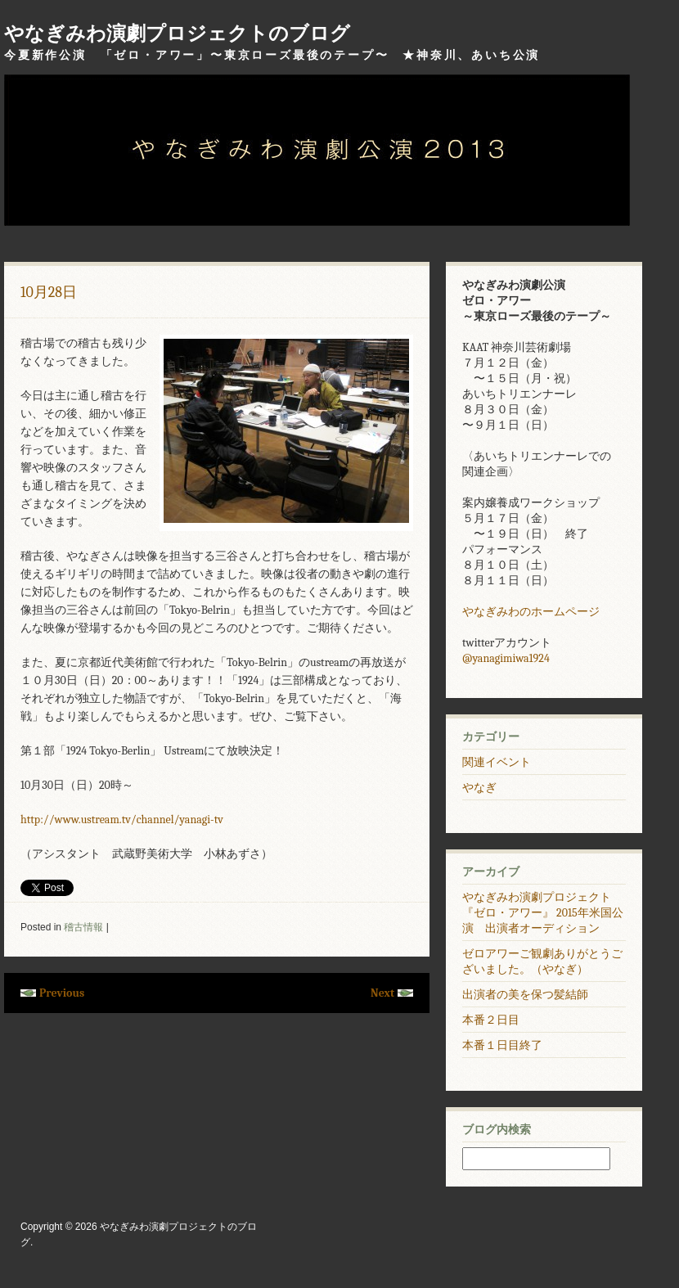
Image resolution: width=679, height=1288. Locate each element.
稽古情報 (83, 927)
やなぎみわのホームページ (531, 612)
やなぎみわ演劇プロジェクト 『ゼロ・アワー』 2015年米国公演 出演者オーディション (542, 912)
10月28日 (48, 292)
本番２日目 (490, 1020)
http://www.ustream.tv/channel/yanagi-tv (121, 819)
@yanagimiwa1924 (506, 658)
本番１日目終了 (502, 1045)
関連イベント (496, 762)
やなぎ (479, 788)
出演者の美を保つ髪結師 (525, 995)
